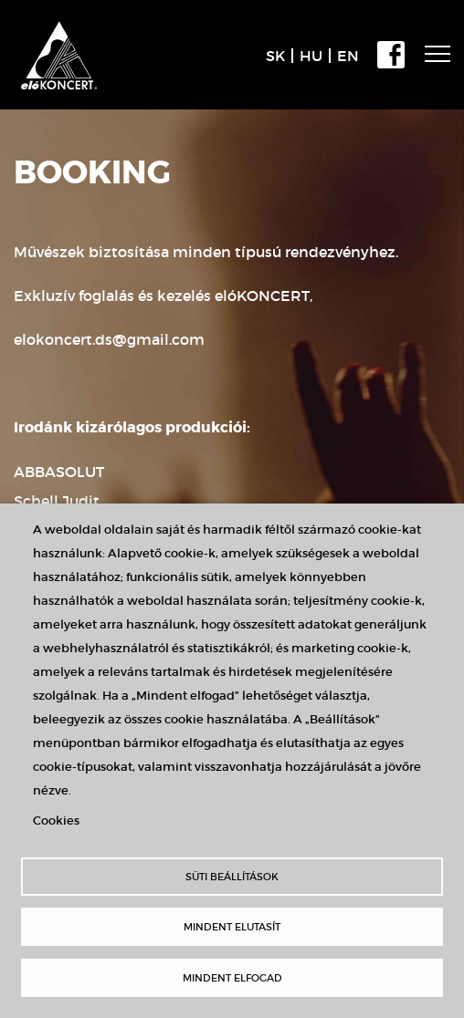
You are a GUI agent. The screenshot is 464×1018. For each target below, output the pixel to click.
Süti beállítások (232, 876)
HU (311, 55)
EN (348, 55)
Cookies (56, 820)
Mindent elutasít (232, 926)
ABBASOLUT (59, 471)
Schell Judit (57, 501)
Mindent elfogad (232, 977)
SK (275, 55)
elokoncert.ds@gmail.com (109, 339)
